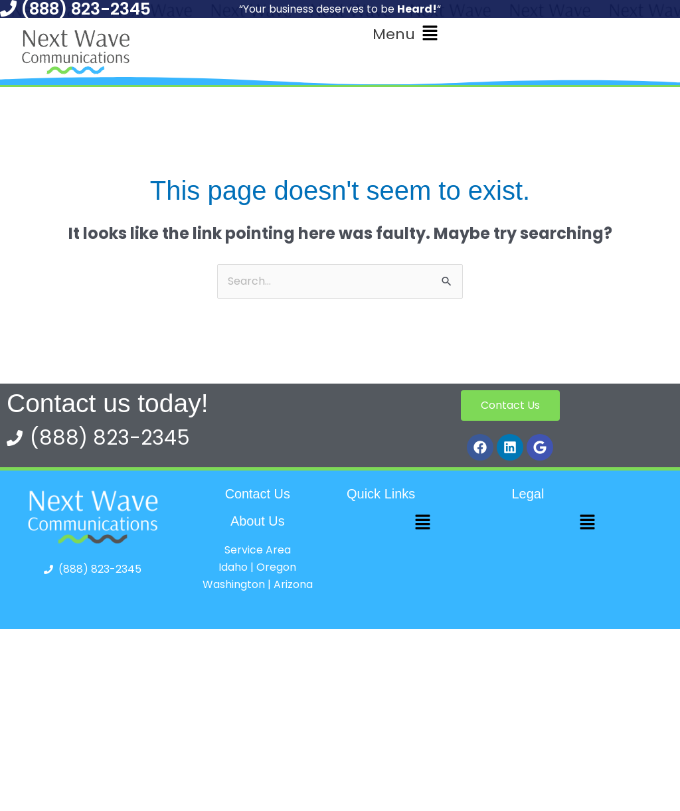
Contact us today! (108, 403)
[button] (405, 34)
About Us (257, 520)
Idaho (233, 566)
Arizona (293, 583)
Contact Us (257, 493)
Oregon (276, 566)
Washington (234, 583)
